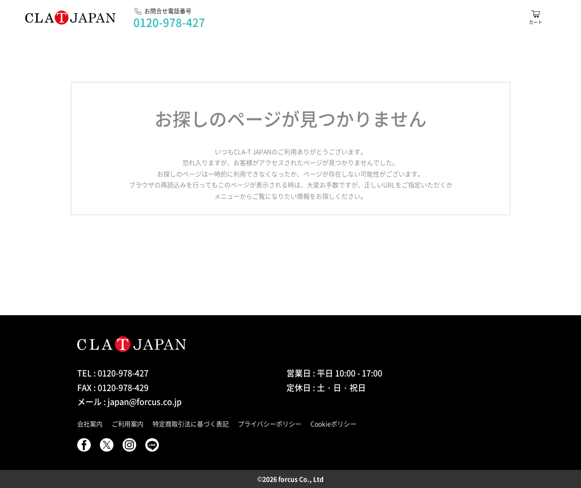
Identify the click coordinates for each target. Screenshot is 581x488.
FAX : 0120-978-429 (112, 387)
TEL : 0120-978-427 (112, 373)
